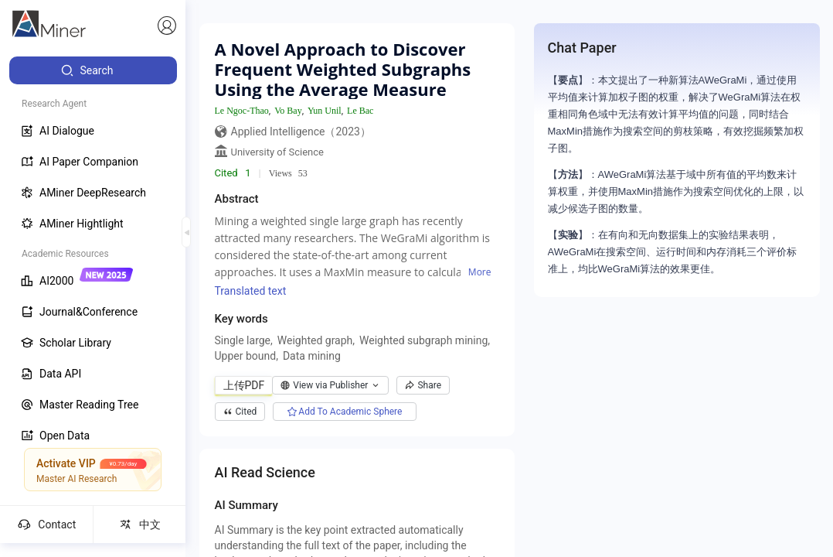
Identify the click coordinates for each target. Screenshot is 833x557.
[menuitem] (93, 70)
